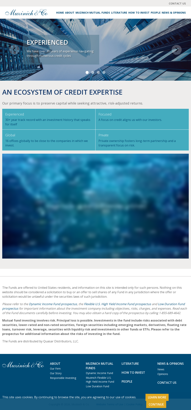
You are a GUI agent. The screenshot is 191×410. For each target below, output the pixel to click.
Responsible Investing (63, 378)
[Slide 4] (103, 72)
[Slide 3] (98, 72)
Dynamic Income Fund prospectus (53, 304)
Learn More (157, 397)
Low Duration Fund (97, 386)
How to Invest (139, 12)
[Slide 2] (92, 72)
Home (60, 12)
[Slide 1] (87, 72)
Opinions (162, 374)
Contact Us (177, 3)
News (160, 369)
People (156, 12)
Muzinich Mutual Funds (93, 12)
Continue (156, 404)
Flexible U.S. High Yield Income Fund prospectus (117, 304)
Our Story (56, 373)
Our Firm (55, 368)
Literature (119, 12)
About (69, 12)
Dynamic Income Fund (99, 373)
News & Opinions (174, 12)
